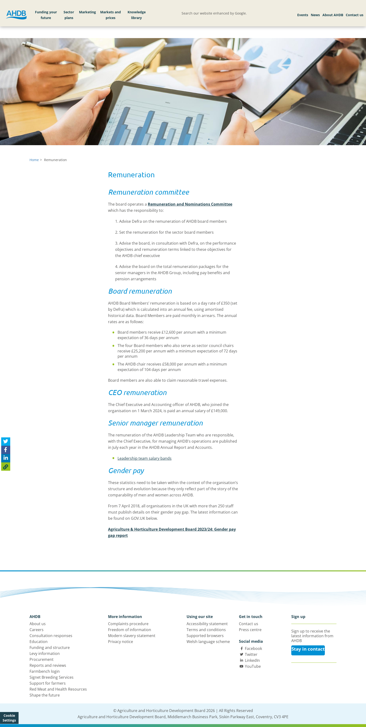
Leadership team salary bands (145, 458)
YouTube (253, 666)
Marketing (87, 12)
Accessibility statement (207, 623)
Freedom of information (129, 629)
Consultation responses (51, 635)
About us (38, 623)
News (315, 15)
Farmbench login (45, 671)
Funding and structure (50, 647)
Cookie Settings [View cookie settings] (9, 717)
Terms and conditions (206, 629)
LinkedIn (252, 660)
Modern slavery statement (131, 635)
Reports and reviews (48, 665)
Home (34, 160)
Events (302, 15)
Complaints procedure (128, 623)
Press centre (250, 629)
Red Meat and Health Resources (58, 689)
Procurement (42, 659)
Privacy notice (120, 641)
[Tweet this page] (5, 441)
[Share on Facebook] (5, 450)
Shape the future (45, 695)
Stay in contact (308, 649)
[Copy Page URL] (5, 466)
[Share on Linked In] (5, 458)
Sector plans (69, 15)
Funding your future (46, 15)
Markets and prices (110, 15)
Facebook (253, 648)
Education (39, 641)
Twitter (251, 654)
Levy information (45, 653)
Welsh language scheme (208, 641)
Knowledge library (137, 15)
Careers (37, 629)
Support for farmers (48, 683)
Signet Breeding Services (52, 677)
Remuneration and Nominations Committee (190, 204)
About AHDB (332, 15)
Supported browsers (205, 635)
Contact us (354, 15)
